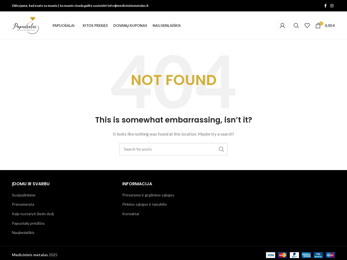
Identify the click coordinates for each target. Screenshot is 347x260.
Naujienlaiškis (23, 232)
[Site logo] (25, 25)
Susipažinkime (24, 195)
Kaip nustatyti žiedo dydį (33, 213)
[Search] (296, 25)
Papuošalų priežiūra (28, 223)
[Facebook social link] (325, 6)
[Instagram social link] (332, 6)
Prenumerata (23, 204)
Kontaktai (130, 213)
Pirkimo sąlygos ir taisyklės (144, 204)
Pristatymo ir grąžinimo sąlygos (148, 195)
